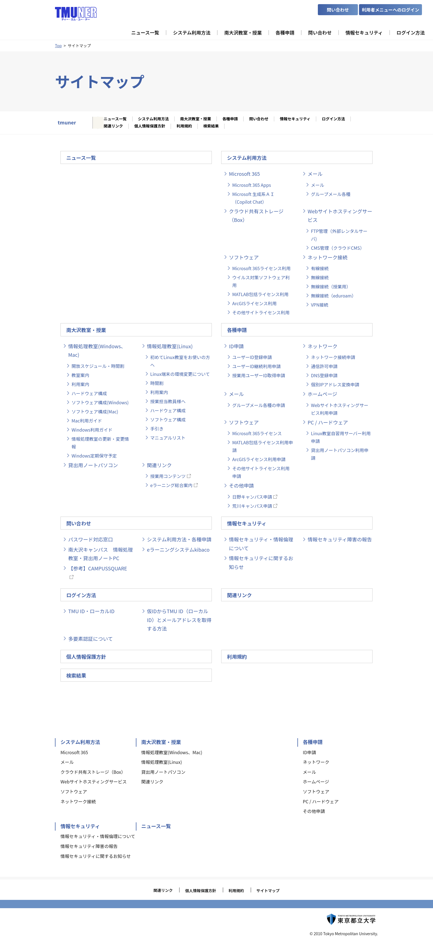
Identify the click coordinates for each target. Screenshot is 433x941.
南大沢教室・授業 (195, 118)
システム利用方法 (153, 118)
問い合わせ (258, 118)
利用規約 (184, 126)
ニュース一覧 (115, 118)
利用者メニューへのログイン (390, 9)
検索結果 (211, 126)
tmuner (67, 122)
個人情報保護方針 (149, 126)
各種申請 (230, 118)
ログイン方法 (333, 118)
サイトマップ (268, 890)
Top (58, 45)
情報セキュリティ (295, 118)
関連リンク (113, 126)
